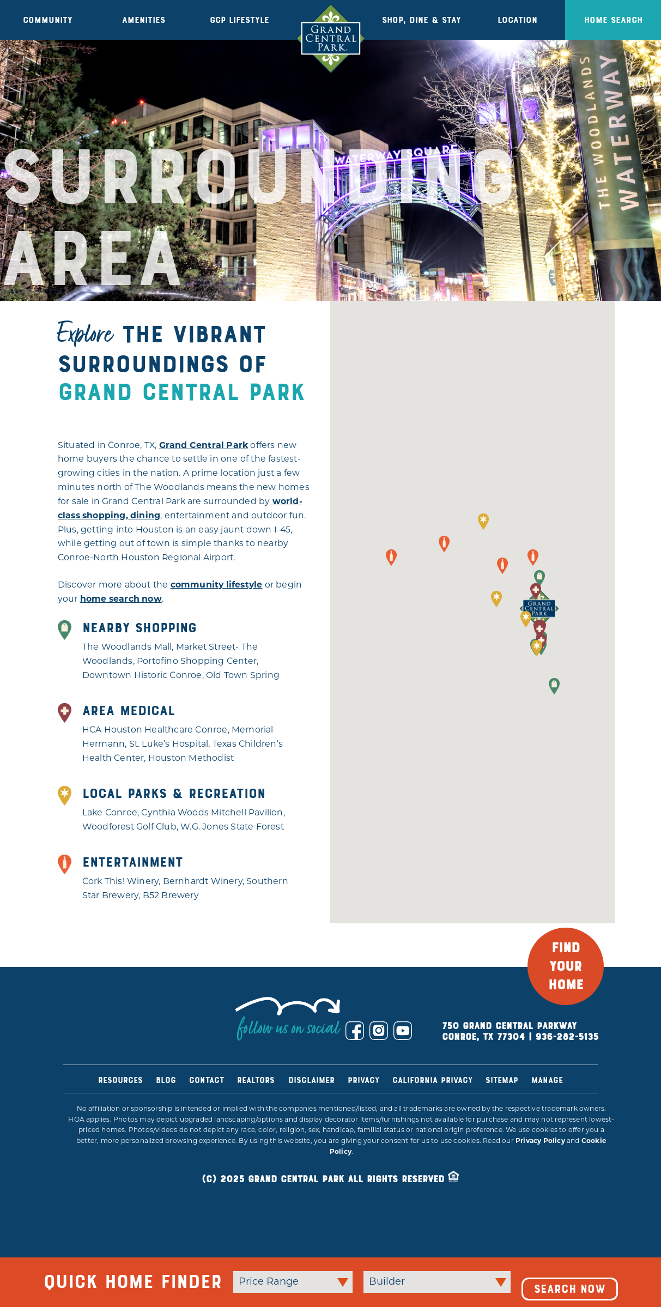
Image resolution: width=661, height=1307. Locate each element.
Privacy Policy (540, 1141)
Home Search (613, 20)
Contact (206, 1080)
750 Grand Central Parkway (509, 1026)
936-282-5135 (566, 1037)
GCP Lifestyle (239, 20)
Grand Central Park (203, 445)
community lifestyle (217, 585)
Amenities (143, 20)
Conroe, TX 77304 (483, 1037)
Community (47, 20)
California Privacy (432, 1080)
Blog (166, 1080)
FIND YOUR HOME (566, 966)
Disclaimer (311, 1080)
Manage (547, 1080)
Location (517, 20)
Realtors (256, 1080)
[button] (539, 578)
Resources (120, 1080)
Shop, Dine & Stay (421, 20)
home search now (121, 599)
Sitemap (502, 1080)
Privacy (363, 1080)
